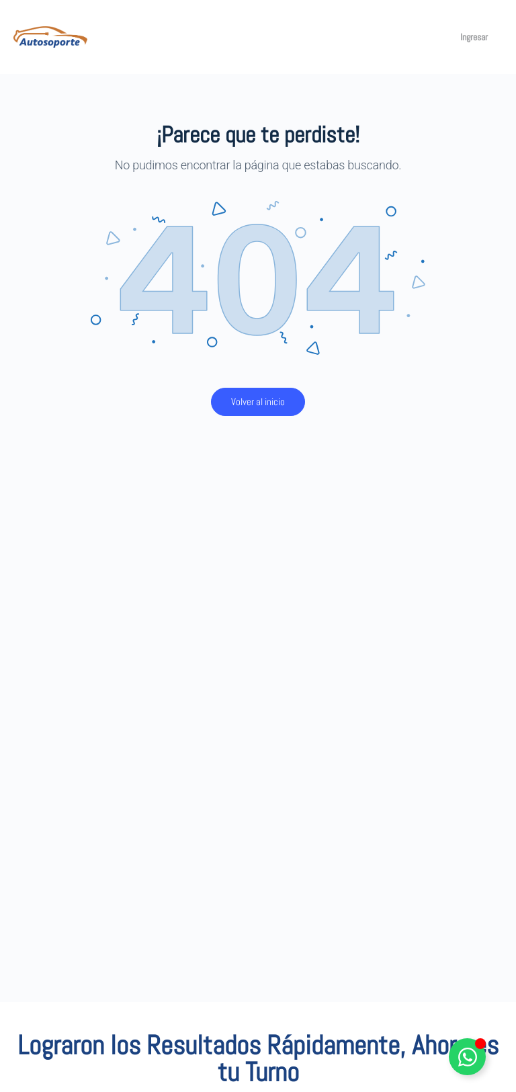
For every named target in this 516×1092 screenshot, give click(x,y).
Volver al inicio (258, 401)
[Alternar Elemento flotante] (467, 1056)
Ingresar (474, 37)
